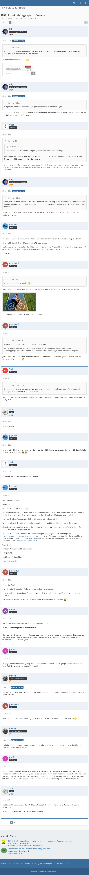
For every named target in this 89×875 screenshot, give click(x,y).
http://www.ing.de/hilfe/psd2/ (64, 527)
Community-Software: (44, 872)
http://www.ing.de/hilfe (26, 541)
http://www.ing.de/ (9, 561)
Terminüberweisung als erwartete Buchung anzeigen (29, 849)
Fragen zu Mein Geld (15, 853)
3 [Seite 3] (13, 22)
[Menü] (86, 3)
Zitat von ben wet (14, 340)
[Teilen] (86, 22)
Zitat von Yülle (13, 103)
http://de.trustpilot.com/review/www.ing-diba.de (21, 536)
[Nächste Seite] (17, 22)
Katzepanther (12, 851)
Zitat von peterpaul (15, 47)
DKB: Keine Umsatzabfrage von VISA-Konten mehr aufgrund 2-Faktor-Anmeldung (40, 841)
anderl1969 (12, 843)
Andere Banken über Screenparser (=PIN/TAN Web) (25, 845)
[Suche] (74, 3)
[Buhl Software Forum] (1, 3)
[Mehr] (85, 40)
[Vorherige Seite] (3, 22)
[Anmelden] (80, 3)
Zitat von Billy (13, 141)
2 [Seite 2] (10, 22)
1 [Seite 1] (8, 822)
